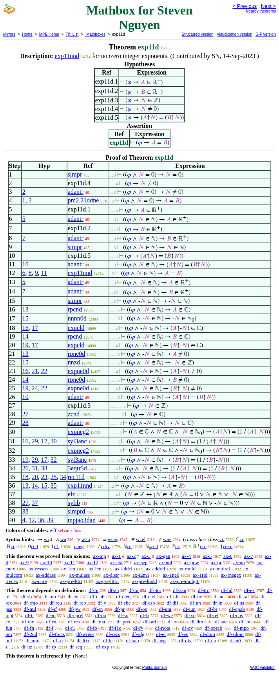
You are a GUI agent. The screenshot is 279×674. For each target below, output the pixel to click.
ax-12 (92, 562)
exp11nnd (67, 56)
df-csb (148, 603)
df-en (183, 634)
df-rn (51, 622)
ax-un (239, 562)
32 (54, 459)
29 (35, 441)
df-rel (213, 615)
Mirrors (9, 34)
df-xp (190, 615)
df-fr (144, 615)
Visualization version (234, 34)
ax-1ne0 (171, 575)
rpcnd (75, 309)
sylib (74, 502)
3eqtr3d (77, 468)
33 (44, 468)
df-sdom (235, 634)
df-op (141, 609)
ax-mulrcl (220, 569)
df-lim (196, 622)
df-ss (239, 603)
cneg (79, 546)
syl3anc (77, 441)
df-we (167, 615)
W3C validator (262, 667)
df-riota (162, 628)
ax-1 (116, 556)
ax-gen (163, 556)
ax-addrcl (155, 569)
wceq (113, 539)
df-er (161, 634)
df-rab (80, 603)
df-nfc (173, 596)
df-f (50, 628)
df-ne (196, 596)
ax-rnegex (231, 575)
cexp (228, 546)
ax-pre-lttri (71, 581)
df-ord (149, 622)
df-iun (189, 609)
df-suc (221, 622)
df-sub (132, 640)
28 (25, 422)
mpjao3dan (82, 520)
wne (167, 539)
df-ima (98, 622)
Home (27, 34)
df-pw (75, 609)
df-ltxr (83, 640)
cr (12, 546)
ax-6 (227, 556)
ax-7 (248, 556)
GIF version (265, 34)
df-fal (226, 590)
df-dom (207, 634)
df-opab (237, 609)
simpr (75, 174)
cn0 (154, 546)
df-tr (29, 615)
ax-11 (69, 562)
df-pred (124, 622)
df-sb (27, 596)
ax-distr (111, 575)
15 (25, 318)
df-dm (28, 622)
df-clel (149, 596)
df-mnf (32, 640)
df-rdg (138, 634)
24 (35, 388)
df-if (52, 609)
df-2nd (30, 634)
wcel (141, 539)
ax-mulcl (188, 569)
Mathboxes (95, 34)
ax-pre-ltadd (144, 581)
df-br (212, 609)
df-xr (58, 640)
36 (41, 520)
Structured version (197, 34)
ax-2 (131, 556)
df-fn (29, 628)
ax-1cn (68, 569)
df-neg (159, 640)
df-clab (97, 596)
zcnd (74, 414)
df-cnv (236, 615)
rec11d (76, 477)
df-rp (51, 647)
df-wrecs (85, 634)
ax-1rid (200, 575)
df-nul (30, 609)
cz (177, 546)
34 (63, 477)
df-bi (93, 590)
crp (203, 546)
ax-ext (116, 562)
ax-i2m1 (140, 575)
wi (46, 539)
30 (54, 441)
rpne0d (76, 353)
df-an (113, 590)
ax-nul (165, 562)
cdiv (105, 546)
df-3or (155, 590)
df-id (51, 615)
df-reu (55, 603)
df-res (74, 622)
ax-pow (191, 562)
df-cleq (123, 596)
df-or (134, 590)
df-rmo (31, 603)
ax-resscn (38, 569)
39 (50, 520)
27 (25, 414)
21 (35, 371)
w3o (86, 539)
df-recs (113, 634)
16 (25, 327)
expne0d (78, 371)
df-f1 (70, 628)
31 (35, 468)
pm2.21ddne (83, 200)
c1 (56, 546)
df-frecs (57, 634)
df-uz (27, 647)
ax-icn (95, 569)
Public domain (154, 667)
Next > (268, 6)
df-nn (210, 640)
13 (25, 309)
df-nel (220, 596)
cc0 (34, 546)
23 (44, 477)
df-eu (73, 596)
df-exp (102, 647)
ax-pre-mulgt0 (184, 581)
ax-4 (186, 556)
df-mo (49, 596)
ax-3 (145, 556)
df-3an (179, 590)
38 (25, 511)
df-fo (92, 628)
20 (35, 477)
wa (63, 539)
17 (35, 327)
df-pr (119, 609)
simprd (76, 511)
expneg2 (78, 431)
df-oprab (213, 628)
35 (54, 485)
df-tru (204, 590)
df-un (195, 603)
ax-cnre (39, 581)
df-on (173, 622)
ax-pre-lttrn (107, 581)
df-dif (172, 603)
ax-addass (46, 575)
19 (25, 345)
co (221, 539)
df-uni (165, 609)
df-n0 (235, 640)
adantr (75, 191)
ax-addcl (123, 569)
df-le (108, 640)
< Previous (244, 6)
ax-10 (46, 562)
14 (25, 336)
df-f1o (115, 628)
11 (44, 273)
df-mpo (241, 628)
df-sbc (124, 603)
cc (241, 539)
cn (129, 546)
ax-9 (24, 562)
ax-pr (216, 562)
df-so (123, 615)
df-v (102, 603)
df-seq (75, 647)
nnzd (74, 362)
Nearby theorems (261, 11)
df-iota (246, 622)
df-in (217, 603)
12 (32, 520)
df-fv (138, 628)
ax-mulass (79, 575)
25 (54, 477)
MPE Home (49, 34)
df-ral (243, 596)
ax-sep (141, 562)
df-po (100, 615)
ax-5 (207, 556)
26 (25, 468)
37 (35, 502)
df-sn (97, 609)
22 (44, 371)
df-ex (249, 590)
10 (25, 264)
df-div (185, 640)
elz (71, 494)
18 (25, 477)
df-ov (187, 628)
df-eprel (75, 615)
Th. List (72, 34)
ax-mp (99, 556)
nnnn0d (77, 318)
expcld (76, 327)
